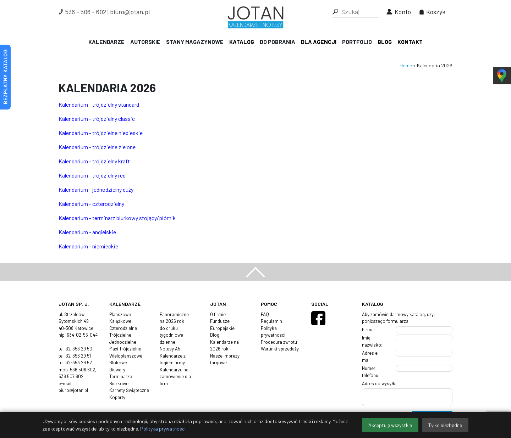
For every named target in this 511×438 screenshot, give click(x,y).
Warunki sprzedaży (280, 349)
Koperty (117, 397)
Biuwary (117, 369)
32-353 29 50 (79, 349)
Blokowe (118, 362)
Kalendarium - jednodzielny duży (96, 189)
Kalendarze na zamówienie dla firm (175, 376)
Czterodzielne (123, 328)
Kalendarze (106, 41)
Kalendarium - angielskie (87, 232)
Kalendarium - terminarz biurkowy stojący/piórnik (117, 217)
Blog (385, 41)
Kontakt (410, 41)
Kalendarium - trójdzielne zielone (97, 147)
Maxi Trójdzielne (125, 349)
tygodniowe (171, 335)
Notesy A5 (170, 349)
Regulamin (271, 321)
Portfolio (357, 41)
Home (406, 65)
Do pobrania (277, 41)
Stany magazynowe (195, 41)
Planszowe (120, 314)
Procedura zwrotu (279, 342)
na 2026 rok (172, 321)
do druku (169, 328)
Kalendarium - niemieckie (88, 246)
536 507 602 (71, 376)
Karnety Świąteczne (129, 390)
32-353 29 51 (78, 356)
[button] (335, 12)
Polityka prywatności (163, 429)
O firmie (218, 314)
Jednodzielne (122, 342)
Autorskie (145, 41)
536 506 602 (82, 369)
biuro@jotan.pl (130, 12)
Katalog (241, 41)
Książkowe (120, 321)
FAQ (265, 314)
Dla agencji (318, 41)
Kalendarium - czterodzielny (91, 203)
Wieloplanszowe (125, 356)
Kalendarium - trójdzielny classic (97, 118)
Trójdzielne (120, 335)
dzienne (167, 342)
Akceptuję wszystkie (390, 425)
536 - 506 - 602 (85, 12)
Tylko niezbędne (445, 425)
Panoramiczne (174, 314)
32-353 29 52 (79, 362)
